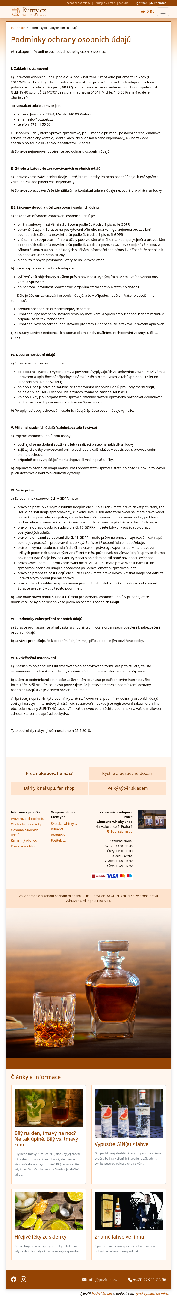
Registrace (140, 3)
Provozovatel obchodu (27, 818)
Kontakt (123, 3)
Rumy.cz (57, 829)
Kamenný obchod (24, 840)
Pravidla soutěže (23, 846)
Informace (18, 28)
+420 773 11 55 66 (147, 1279)
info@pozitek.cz (100, 1279)
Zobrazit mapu (119, 831)
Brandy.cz (58, 835)
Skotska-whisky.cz (64, 823)
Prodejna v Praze (104, 3)
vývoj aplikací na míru (151, 1293)
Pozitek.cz (58, 840)
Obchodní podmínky (77, 3)
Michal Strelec (101, 1293)
